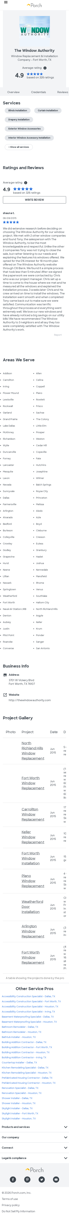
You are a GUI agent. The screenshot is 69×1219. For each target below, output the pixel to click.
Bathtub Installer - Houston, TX (19, 1037)
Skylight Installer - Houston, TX (19, 1118)
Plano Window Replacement (33, 881)
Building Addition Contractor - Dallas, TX (24, 1042)
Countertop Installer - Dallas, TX (19, 1062)
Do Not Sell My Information (18, 1211)
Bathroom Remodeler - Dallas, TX (20, 1027)
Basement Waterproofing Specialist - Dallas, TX (28, 1016)
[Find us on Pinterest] (27, 1179)
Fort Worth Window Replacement (33, 783)
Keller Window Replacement (33, 837)
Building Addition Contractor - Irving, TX (24, 1057)
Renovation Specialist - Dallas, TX (20, 1088)
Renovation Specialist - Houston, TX (22, 1093)
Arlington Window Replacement (33, 931)
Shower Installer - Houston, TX (19, 1103)
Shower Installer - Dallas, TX (17, 1098)
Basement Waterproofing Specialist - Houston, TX (29, 1021)
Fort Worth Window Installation (31, 858)
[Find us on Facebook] (13, 1179)
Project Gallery (18, 718)
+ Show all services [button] (19, 147)
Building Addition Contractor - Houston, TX (26, 1052)
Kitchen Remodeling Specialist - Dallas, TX (25, 1067)
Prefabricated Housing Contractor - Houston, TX (29, 1083)
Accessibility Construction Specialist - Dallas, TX (28, 996)
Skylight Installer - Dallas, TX (17, 1108)
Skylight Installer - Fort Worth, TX (20, 1113)
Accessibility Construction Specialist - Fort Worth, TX (31, 1001)
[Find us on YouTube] (56, 1179)
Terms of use (10, 1199)
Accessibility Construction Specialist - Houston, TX (30, 1006)
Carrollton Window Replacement (33, 814)
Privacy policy (11, 1205)
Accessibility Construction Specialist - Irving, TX (28, 1011)
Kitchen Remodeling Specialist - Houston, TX (27, 1072)
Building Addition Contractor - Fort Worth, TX (27, 1047)
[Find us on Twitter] (42, 1179)
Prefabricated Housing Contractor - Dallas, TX (27, 1077)
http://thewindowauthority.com (30, 700)
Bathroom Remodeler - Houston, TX (21, 1032)
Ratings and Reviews (23, 167)
